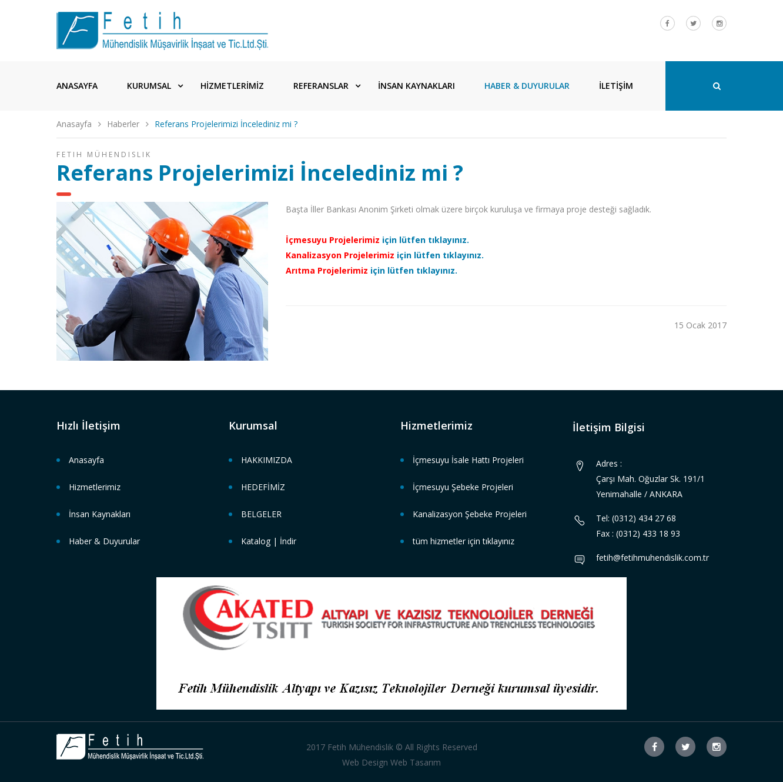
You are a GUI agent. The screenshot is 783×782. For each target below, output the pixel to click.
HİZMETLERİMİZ (232, 85)
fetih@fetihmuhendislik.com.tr (652, 557)
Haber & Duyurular (104, 541)
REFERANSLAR (321, 85)
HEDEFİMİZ (263, 487)
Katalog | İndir (268, 541)
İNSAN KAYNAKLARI (416, 85)
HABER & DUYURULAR (527, 85)
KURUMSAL (149, 85)
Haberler (123, 123)
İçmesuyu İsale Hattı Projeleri (468, 459)
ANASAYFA (77, 85)
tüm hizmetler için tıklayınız (463, 541)
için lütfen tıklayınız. (377, 239)
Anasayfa (74, 123)
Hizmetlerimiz (95, 487)
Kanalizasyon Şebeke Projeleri (470, 514)
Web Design (365, 762)
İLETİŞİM (616, 85)
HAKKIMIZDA (266, 459)
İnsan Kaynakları (99, 514)
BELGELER (261, 514)
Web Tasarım (415, 762)
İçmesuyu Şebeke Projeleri (463, 487)
